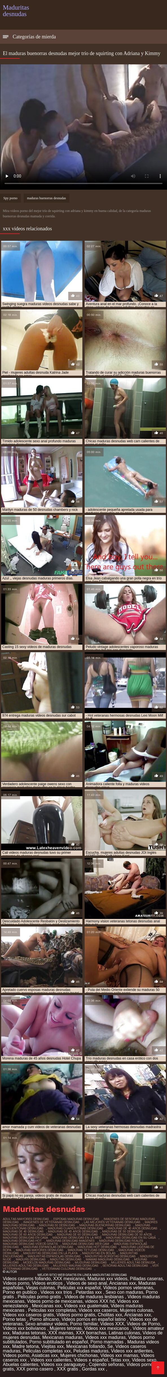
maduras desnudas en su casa (131, 1237)
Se (110, 1346)
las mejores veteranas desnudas (112, 1222)
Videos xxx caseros (98, 1310)
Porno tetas (15, 1319)
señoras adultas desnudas (125, 1265)
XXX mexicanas (69, 1278)
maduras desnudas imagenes (70, 1240)
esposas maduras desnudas (76, 1219)
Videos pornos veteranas (128, 1287)
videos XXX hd (100, 1301)
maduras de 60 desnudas (77, 1234)
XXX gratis (68, 1369)
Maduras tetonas (29, 1332)
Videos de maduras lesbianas (95, 1296)
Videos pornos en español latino (94, 1319)
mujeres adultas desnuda (133, 1262)
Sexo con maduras (124, 1292)
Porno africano (44, 1319)
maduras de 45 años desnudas (73, 1231)
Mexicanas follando (85, 1346)
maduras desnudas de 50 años (127, 1234)
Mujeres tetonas (66, 1328)
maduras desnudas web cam (85, 1243)
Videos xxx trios (56, 1292)
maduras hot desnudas (97, 1247)
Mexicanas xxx (46, 1305)
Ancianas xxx (122, 1283)
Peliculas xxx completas (52, 1310)
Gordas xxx (94, 1369)
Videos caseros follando (27, 1278)
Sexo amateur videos (46, 1323)
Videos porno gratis (75, 1314)
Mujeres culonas (136, 1310)
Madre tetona (25, 1346)
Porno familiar (84, 1323)
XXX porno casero (35, 1369)
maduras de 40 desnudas (23, 1231)
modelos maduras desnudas (46, 1262)
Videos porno (16, 1283)
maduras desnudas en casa (25, 1237)
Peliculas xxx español (79, 1287)
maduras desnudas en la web (76, 1237)
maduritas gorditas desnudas (110, 1256)
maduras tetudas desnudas (91, 1250)
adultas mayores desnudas (26, 1219)
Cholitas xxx (110, 1314)
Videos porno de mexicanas (54, 1301)
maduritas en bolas (98, 1253)
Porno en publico (20, 1292)
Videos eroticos (48, 1283)
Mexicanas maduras (62, 1337)
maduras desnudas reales (121, 1240)
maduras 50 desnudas (57, 1225)
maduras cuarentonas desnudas (75, 1228)
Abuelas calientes (20, 1364)
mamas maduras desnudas (107, 1259)
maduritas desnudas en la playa (50, 1253)
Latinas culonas (124, 1332)
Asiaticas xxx (45, 1355)
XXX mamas (60, 1332)
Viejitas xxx (52, 1346)
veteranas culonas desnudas (67, 1268)
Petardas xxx (89, 1292)
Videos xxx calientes (50, 1360)
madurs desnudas (30, 1259)
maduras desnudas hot (22, 1240)
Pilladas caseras (146, 1278)
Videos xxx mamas (119, 1355)
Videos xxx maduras (105, 1337)
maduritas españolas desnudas (54, 1256)
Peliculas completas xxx (47, 1350)
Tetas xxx (120, 1360)
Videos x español (91, 1360)
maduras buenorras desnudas (46, 198)
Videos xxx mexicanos (107, 1328)
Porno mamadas (107, 1341)
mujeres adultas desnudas (26, 1265)
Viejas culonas (40, 1287)
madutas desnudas (65, 1259)
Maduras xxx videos (107, 1278)
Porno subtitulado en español (58, 1341)
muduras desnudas (91, 1262)
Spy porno (10, 198)
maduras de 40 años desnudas (132, 1228)
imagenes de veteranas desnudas (51, 1222)
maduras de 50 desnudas (122, 1231)
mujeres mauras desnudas (75, 1265)
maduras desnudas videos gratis (30, 1243)
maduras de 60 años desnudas (27, 1234)
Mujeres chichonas (79, 1355)
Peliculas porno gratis (39, 1296)
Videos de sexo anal (86, 1283)
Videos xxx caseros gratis (28, 1314)
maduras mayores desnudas (39, 1250)
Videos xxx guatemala (86, 1305)
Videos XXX (112, 1323)
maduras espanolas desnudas (48, 1247)
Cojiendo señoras (106, 1364)
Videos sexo (144, 1360)
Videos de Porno (143, 1323)
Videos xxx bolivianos (25, 1328)
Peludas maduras (91, 1350)
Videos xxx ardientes (131, 1350)
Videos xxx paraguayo (63, 1364)
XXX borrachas (91, 1332)
